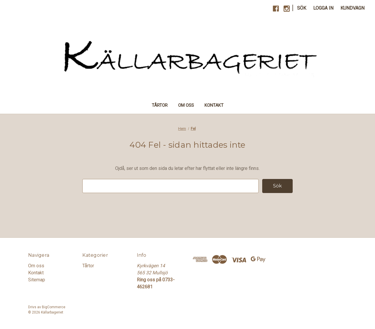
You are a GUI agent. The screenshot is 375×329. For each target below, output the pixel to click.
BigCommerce (53, 307)
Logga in (323, 8)
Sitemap (36, 280)
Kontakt (214, 105)
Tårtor (160, 105)
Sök (301, 8)
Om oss (186, 105)
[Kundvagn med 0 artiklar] (352, 8)
